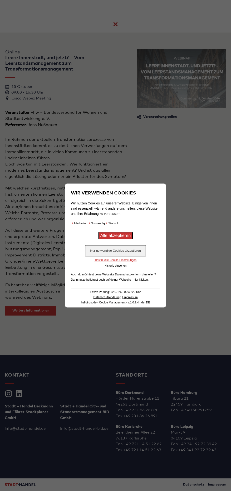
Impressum (130, 297)
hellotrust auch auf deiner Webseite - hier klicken (117, 279)
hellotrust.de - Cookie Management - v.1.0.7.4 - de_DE (115, 302)
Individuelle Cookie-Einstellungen (115, 260)
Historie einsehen (115, 265)
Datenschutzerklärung (107, 297)
